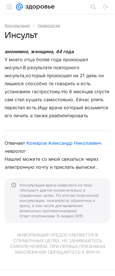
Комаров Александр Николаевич (63, 143)
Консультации (17, 25)
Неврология (49, 25)
